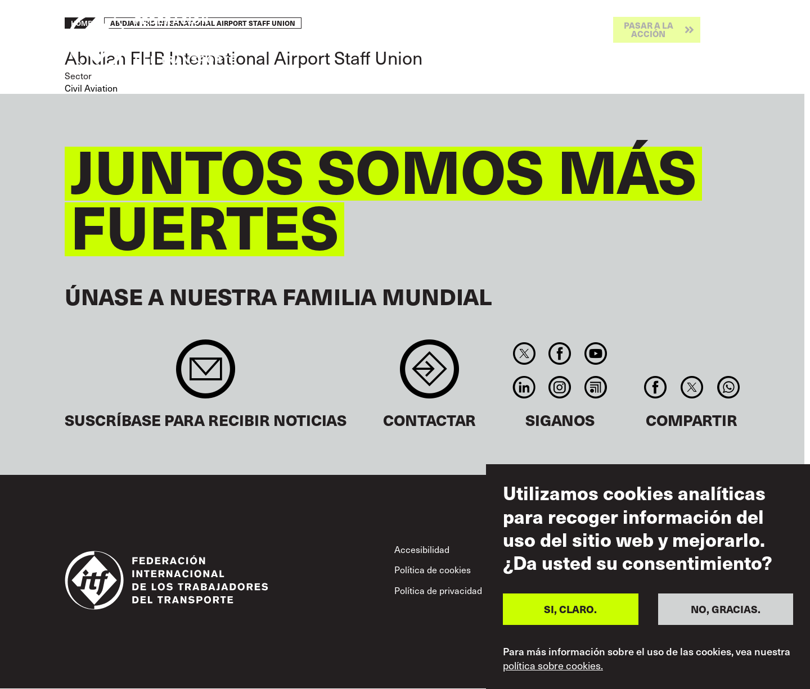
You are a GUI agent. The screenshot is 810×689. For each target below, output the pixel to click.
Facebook (560, 353)
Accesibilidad (421, 549)
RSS (595, 387)
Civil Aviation (91, 87)
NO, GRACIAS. (725, 609)
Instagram (560, 387)
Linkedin (524, 387)
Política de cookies (432, 569)
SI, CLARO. (570, 609)
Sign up (205, 374)
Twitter (524, 353)
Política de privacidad (438, 590)
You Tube (595, 353)
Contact (429, 374)
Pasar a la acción (648, 29)
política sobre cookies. (553, 665)
